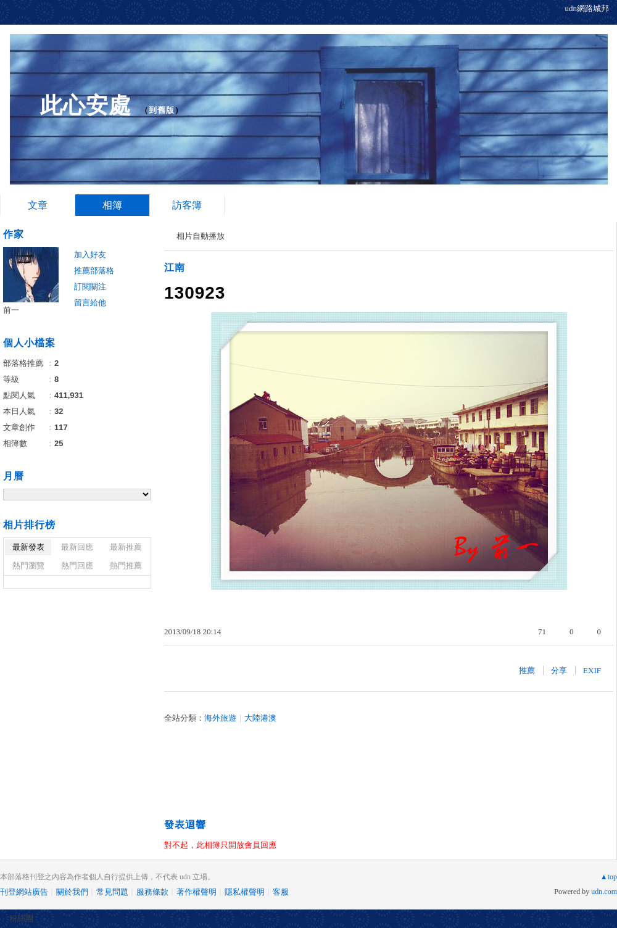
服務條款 (152, 892)
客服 (281, 892)
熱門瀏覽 (28, 565)
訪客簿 (187, 205)
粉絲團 (21, 918)
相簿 (112, 205)
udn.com (604, 891)
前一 (11, 310)
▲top (608, 876)
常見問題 (112, 892)
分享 (559, 670)
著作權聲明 (196, 892)
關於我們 (72, 892)
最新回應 (77, 547)
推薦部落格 (94, 270)
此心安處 (85, 105)
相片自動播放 (200, 236)
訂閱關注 (90, 286)
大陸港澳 (260, 718)
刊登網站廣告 (24, 892)
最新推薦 (126, 547)
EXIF (592, 670)
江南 (174, 267)
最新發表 (28, 547)
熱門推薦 (126, 565)
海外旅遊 (220, 718)
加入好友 (90, 254)
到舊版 (162, 110)
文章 (38, 205)
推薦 (527, 670)
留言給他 (90, 302)
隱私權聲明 (245, 892)
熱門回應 (77, 565)
